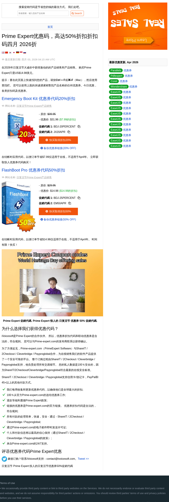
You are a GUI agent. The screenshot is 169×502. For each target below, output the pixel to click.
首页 (50, 26)
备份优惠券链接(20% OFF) (58, 148)
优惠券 (120, 70)
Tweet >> (83, 458)
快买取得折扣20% (58, 140)
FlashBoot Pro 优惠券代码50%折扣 (33, 170)
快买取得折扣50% (58, 211)
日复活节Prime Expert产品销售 (34, 105)
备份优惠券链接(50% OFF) (58, 219)
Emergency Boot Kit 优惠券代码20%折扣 (38, 98)
